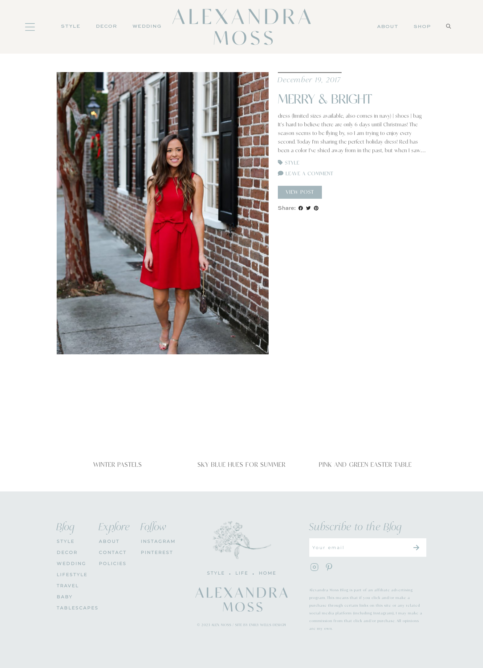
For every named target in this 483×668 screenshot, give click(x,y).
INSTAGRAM (157, 541)
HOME (267, 573)
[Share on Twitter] (308, 208)
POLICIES (113, 563)
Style (70, 26)
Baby (65, 597)
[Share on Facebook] (301, 208)
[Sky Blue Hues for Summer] (241, 417)
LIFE (241, 573)
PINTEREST (157, 552)
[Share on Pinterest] (316, 208)
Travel (68, 586)
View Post (300, 192)
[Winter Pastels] (117, 417)
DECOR (106, 26)
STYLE (66, 541)
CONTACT (113, 552)
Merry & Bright (325, 99)
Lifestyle (72, 574)
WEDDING (71, 563)
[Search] (448, 34)
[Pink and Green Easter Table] (365, 417)
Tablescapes (73, 608)
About (387, 26)
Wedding (146, 26)
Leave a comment (305, 174)
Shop (422, 26)
